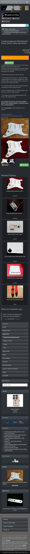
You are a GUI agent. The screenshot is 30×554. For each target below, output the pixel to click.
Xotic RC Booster (15, 409)
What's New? (5, 490)
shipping (28, 52)
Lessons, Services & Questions (10, 368)
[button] (3, 8)
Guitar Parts (12, 29)
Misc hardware (6, 358)
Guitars (4, 327)
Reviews (5, 165)
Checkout (16, 18)
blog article (8, 108)
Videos (4, 372)
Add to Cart (9, 62)
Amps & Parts (6, 351)
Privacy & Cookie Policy (9, 523)
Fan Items (5, 361)
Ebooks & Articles (7, 365)
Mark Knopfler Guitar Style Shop (11, 2)
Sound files (5, 375)
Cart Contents (6, 18)
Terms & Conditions (8, 526)
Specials (4, 391)
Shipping (5, 519)
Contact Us (6, 529)
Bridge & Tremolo (7, 340)
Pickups (5, 344)
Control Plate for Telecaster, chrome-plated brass (15, 508)
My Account (5, 21)
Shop (6, 29)
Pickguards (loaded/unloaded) (11, 30)
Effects (4, 354)
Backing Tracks (6, 330)
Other (4, 347)
